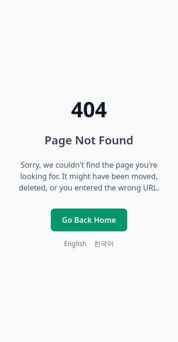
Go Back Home (89, 220)
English (75, 243)
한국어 (104, 243)
